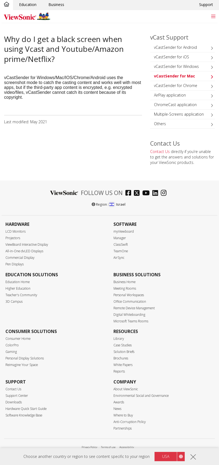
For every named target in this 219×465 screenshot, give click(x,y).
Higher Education (17, 288)
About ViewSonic (125, 389)
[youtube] (147, 193)
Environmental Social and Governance (141, 395)
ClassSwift (120, 244)
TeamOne (120, 251)
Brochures (120, 358)
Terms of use (108, 447)
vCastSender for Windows (176, 66)
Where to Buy (123, 415)
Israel (117, 204)
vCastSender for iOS (171, 56)
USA (165, 456)
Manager (119, 238)
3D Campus (14, 301)
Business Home (124, 282)
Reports (119, 371)
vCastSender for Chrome (175, 85)
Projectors (12, 238)
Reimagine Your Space (21, 364)
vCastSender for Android (175, 47)
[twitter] (138, 193)
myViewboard (123, 231)
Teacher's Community (21, 295)
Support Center (16, 395)
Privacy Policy (89, 447)
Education (27, 4)
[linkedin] (156, 193)
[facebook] (129, 193)
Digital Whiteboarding (129, 314)
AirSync (118, 257)
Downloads (13, 402)
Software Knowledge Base (23, 415)
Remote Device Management (134, 308)
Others (160, 123)
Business (56, 4)
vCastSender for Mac (174, 76)
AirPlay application (170, 95)
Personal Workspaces (128, 295)
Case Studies (122, 345)
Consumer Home (17, 338)
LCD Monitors (15, 231)
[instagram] (165, 193)
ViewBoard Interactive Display (26, 244)
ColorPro (12, 345)
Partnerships (122, 428)
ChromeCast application (175, 104)
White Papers (122, 364)
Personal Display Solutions (24, 358)
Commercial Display (20, 257)
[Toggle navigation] (213, 16)
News (117, 408)
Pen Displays (14, 264)
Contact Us (160, 151)
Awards (118, 402)
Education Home (17, 282)
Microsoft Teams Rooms (130, 321)
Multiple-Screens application (179, 114)
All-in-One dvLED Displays (24, 251)
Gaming (11, 351)
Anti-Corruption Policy (129, 421)
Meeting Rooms (124, 288)
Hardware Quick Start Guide (26, 408)
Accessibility (126, 447)
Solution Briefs (123, 351)
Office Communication (129, 301)
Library (118, 338)
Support (206, 4)
